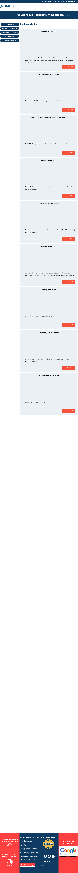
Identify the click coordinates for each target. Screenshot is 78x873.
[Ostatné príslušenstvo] (9, 40)
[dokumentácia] (47, 1)
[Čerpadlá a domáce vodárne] (9, 32)
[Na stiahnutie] (27, 865)
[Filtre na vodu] (10, 24)
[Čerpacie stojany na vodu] (9, 28)
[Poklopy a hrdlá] (9, 36)
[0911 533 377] (59, 1)
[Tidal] (53, 856)
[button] (9, 9)
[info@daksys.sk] (70, 1)
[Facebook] (45, 856)
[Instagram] (49, 856)
